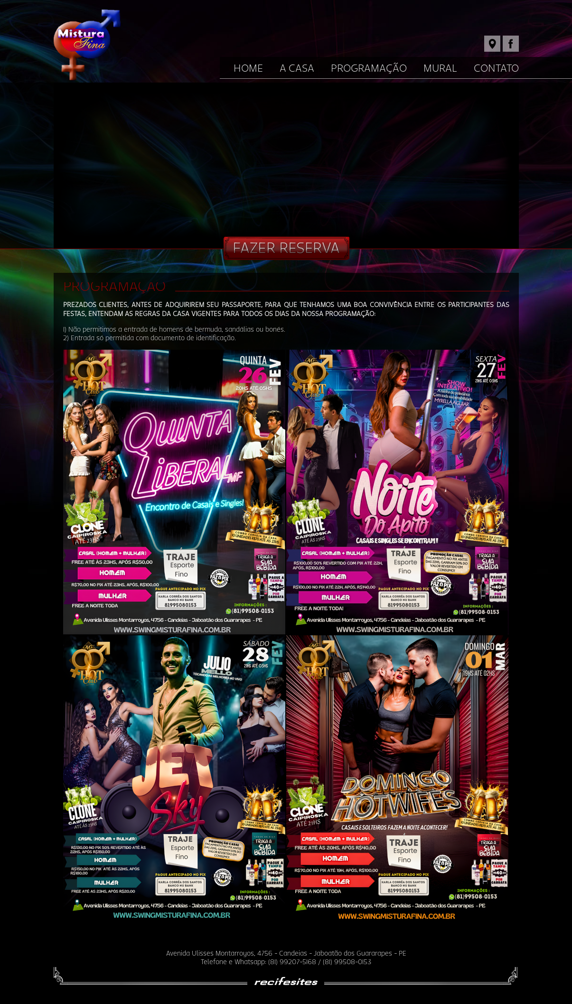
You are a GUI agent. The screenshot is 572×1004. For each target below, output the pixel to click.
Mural (440, 68)
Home (248, 68)
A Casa (297, 68)
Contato (496, 68)
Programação (369, 68)
